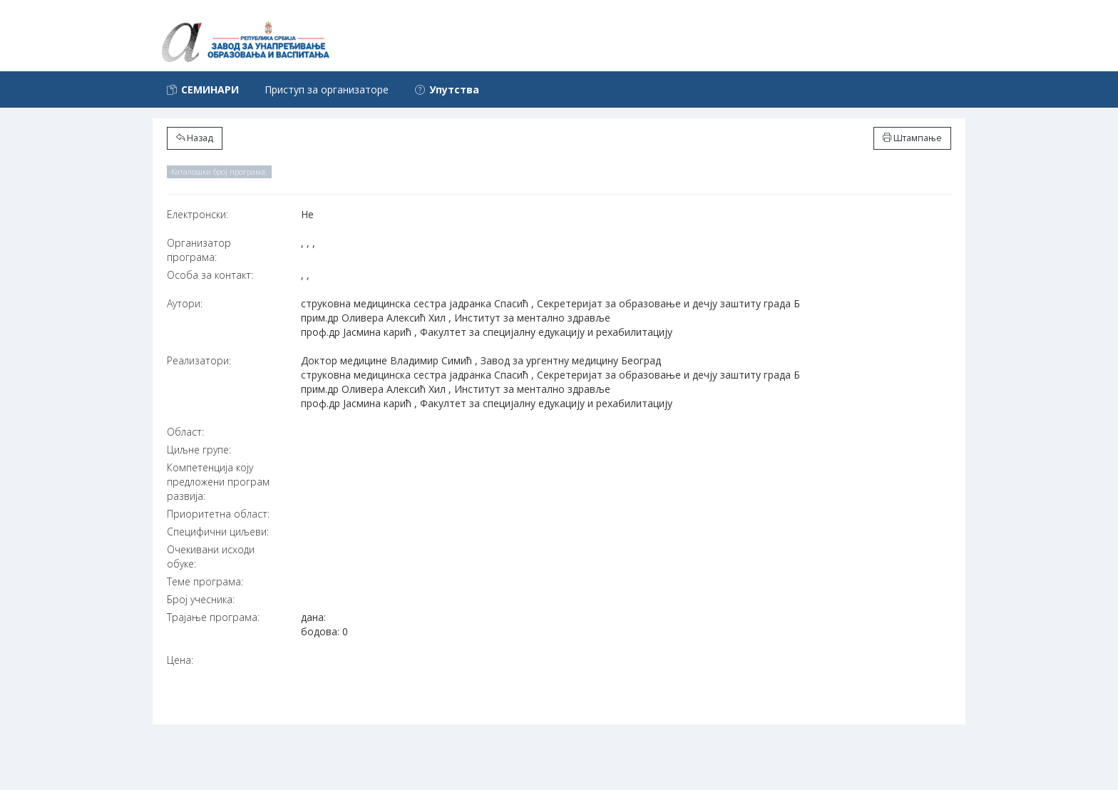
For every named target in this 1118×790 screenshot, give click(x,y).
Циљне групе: (199, 449)
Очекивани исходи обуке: (211, 556)
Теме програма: (205, 581)
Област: (185, 431)
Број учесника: (201, 599)
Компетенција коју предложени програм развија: (218, 482)
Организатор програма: (199, 250)
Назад (194, 138)
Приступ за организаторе (327, 89)
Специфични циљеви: (218, 531)
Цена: (180, 660)
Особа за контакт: (210, 275)
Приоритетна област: (218, 513)
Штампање (912, 138)
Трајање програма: (213, 617)
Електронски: (197, 214)
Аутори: (184, 303)
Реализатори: (199, 360)
